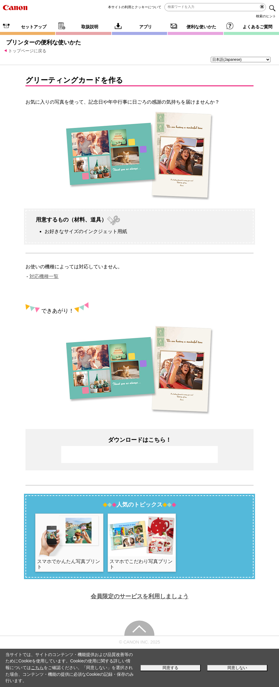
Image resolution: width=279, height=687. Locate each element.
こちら (37, 667)
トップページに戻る (27, 50)
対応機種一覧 (44, 276)
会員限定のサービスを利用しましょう (140, 596)
